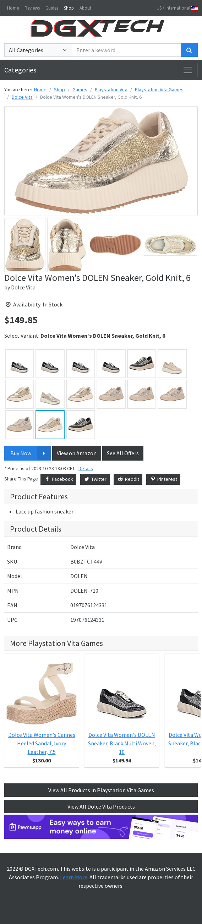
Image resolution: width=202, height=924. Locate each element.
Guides (51, 8)
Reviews (32, 8)
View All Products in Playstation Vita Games (101, 790)
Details (85, 468)
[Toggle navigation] (188, 70)
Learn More (73, 877)
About (85, 8)
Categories (20, 69)
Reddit (128, 479)
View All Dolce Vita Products (101, 806)
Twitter (95, 479)
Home (13, 8)
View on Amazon (77, 453)
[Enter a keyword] (126, 50)
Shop (69, 8)
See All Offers (123, 453)
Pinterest (163, 479)
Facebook (58, 479)
